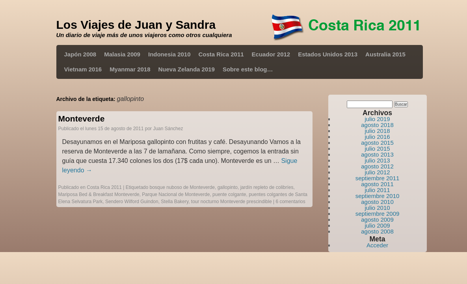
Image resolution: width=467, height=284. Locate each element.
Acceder (377, 245)
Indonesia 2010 (169, 54)
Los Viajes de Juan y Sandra (136, 24)
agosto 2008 (377, 231)
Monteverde (81, 118)
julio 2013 (377, 160)
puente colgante (229, 194)
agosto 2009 (377, 219)
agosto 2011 (377, 184)
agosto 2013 (377, 154)
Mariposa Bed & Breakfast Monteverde (99, 194)
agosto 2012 (377, 166)
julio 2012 (377, 172)
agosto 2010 (377, 201)
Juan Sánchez (168, 128)
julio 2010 (377, 207)
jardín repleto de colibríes (267, 187)
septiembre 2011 (377, 178)
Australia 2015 (385, 54)
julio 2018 (377, 130)
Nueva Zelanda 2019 (186, 69)
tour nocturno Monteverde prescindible (231, 201)
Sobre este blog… (248, 69)
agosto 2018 (377, 124)
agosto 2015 (377, 142)
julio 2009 (377, 225)
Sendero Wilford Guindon (131, 201)
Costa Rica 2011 (221, 54)
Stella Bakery (174, 201)
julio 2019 (377, 119)
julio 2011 (377, 190)
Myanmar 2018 (130, 69)
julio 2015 (377, 148)
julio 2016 (377, 136)
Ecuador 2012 (271, 54)
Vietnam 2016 (83, 69)
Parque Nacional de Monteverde (176, 194)
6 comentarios (290, 201)
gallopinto (228, 187)
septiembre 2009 (377, 213)
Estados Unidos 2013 (327, 54)
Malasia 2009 (122, 54)
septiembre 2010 (377, 195)
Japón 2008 (80, 54)
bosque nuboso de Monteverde (182, 187)
